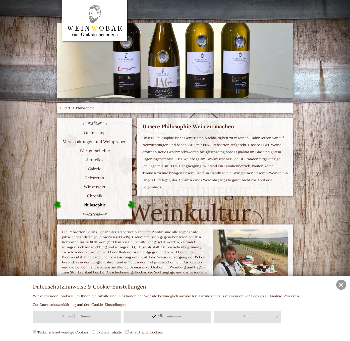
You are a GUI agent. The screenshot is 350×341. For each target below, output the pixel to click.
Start (66, 108)
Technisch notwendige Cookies (60, 332)
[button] (341, 285)
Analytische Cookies (144, 332)
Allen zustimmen (167, 316)
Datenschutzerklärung (58, 304)
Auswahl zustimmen (77, 316)
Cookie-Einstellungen (109, 304)
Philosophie (85, 108)
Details (261, 316)
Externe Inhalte (107, 332)
